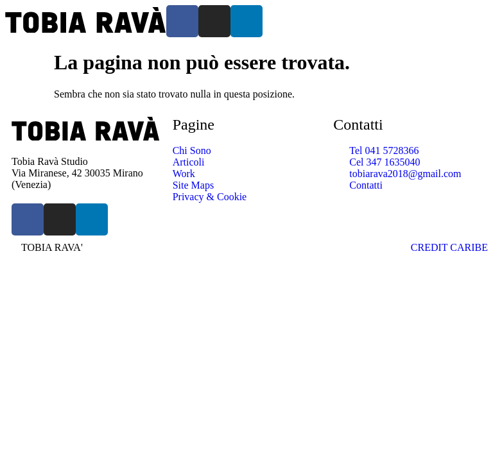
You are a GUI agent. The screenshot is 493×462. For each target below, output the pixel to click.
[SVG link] (85, 21)
